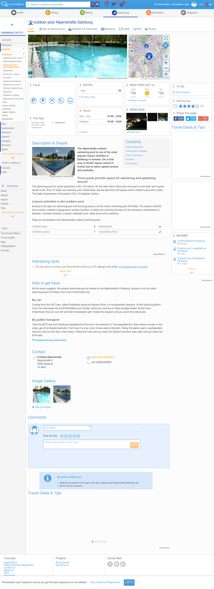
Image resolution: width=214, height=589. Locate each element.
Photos (152, 29)
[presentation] (69, 459)
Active (4, 200)
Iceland (5, 137)
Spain (4, 149)
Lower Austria (8, 106)
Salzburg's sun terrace (12, 85)
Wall (139, 29)
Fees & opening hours (53, 29)
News (4, 191)
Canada (5, 168)
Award (4, 195)
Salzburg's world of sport (13, 58)
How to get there (135, 155)
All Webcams (134, 132)
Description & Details (137, 151)
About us (8, 570)
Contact (131, 159)
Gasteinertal (8, 71)
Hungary (5, 141)
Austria (5, 49)
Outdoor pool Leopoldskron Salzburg (191, 251)
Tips (3, 208)
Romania (6, 132)
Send (134, 445)
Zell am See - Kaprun (11, 74)
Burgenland (7, 119)
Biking (88, 13)
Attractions (157, 13)
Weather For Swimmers (84, 29)
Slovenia (6, 145)
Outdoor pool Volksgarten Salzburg (191, 261)
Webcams (110, 29)
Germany (6, 45)
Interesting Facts (135, 147)
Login (201, 4)
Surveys (5, 250)
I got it (129, 582)
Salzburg (7, 54)
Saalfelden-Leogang (11, 95)
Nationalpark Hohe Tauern (13, 99)
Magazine (192, 13)
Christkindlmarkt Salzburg (191, 242)
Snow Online (62, 562)
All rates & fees (88, 97)
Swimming (123, 13)
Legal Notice (10, 562)
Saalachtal (7, 92)
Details (84, 132)
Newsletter (9, 575)
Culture (4, 204)
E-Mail (126, 29)
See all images (43, 407)
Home (31, 29)
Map (3, 242)
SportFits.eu (62, 565)
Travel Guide (7, 238)
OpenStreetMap (165, 79)
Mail (205, 118)
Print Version (183, 92)
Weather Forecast (137, 100)
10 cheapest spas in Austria (133, 267)
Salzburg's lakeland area (13, 88)
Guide (19, 13)
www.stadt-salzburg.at (103, 357)
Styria (5, 115)
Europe (6, 40)
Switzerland (7, 128)
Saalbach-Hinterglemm (12, 81)
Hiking (54, 13)
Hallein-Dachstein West (12, 61)
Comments (132, 164)
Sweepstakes (8, 246)
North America (11, 163)
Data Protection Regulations (105, 582)
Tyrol (4, 102)
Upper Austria (8, 112)
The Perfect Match (10, 233)
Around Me (99, 4)
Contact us (9, 568)
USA (3, 172)
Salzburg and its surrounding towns (11, 66)
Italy (3, 124)
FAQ (6, 573)
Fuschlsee (7, 78)
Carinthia (6, 109)
